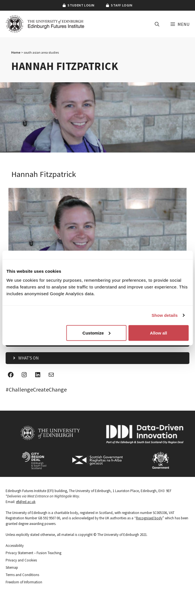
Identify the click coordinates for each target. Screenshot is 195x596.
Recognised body (149, 518)
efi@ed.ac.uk (25, 501)
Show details (165, 315)
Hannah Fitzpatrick (43, 174)
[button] (157, 24)
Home (16, 52)
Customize (96, 332)
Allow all (158, 332)
